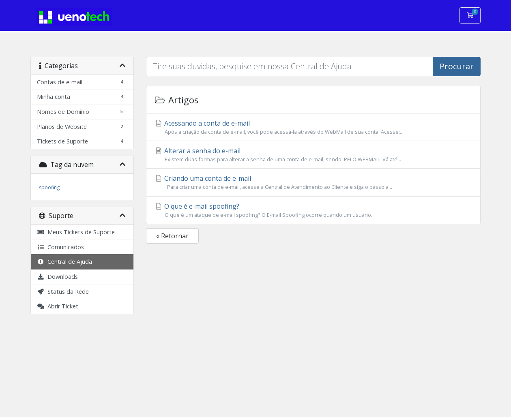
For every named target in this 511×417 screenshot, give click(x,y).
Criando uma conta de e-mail (313, 182)
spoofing (49, 187)
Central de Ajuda (64, 261)
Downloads (57, 276)
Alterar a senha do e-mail (313, 154)
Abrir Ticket (57, 306)
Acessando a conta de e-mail (313, 127)
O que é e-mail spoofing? (313, 210)
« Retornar (172, 235)
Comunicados (60, 247)
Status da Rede (63, 291)
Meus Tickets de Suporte (76, 232)
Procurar (457, 66)
